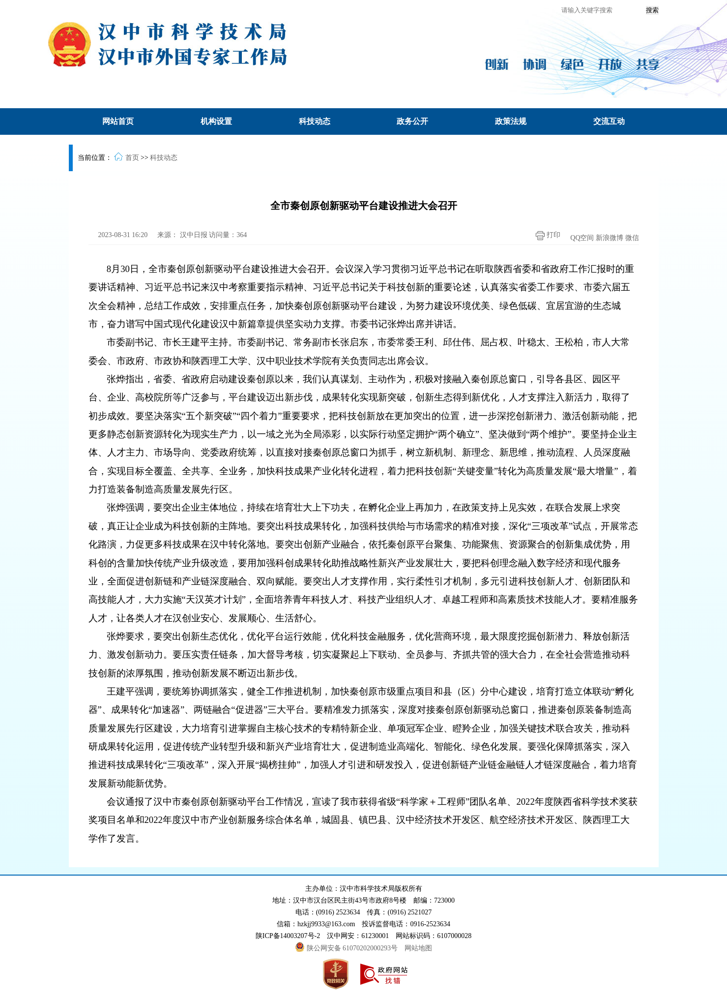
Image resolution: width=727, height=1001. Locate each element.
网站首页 (118, 121)
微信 (632, 238)
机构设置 (216, 121)
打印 (545, 236)
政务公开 (412, 121)
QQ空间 (582, 238)
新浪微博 (609, 238)
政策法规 (510, 121)
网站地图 (418, 948)
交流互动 (609, 121)
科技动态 (314, 121)
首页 (132, 157)
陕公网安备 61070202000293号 (347, 948)
